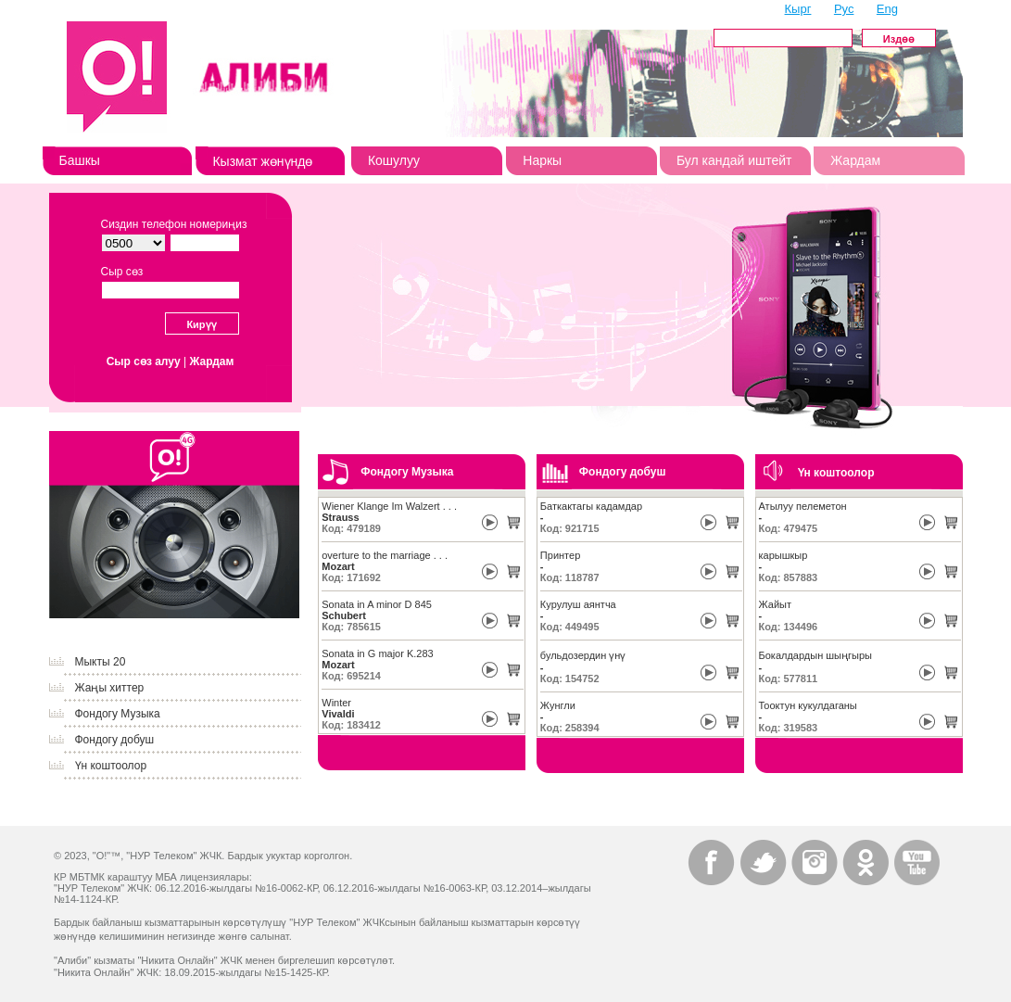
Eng (887, 9)
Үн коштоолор (111, 765)
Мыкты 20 (100, 661)
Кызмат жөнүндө (262, 161)
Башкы (79, 160)
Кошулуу (394, 160)
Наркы (542, 160)
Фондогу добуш (115, 739)
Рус (844, 9)
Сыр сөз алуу (144, 361)
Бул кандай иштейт (734, 160)
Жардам (855, 160)
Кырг (798, 9)
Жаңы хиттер (110, 687)
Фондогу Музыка (117, 713)
